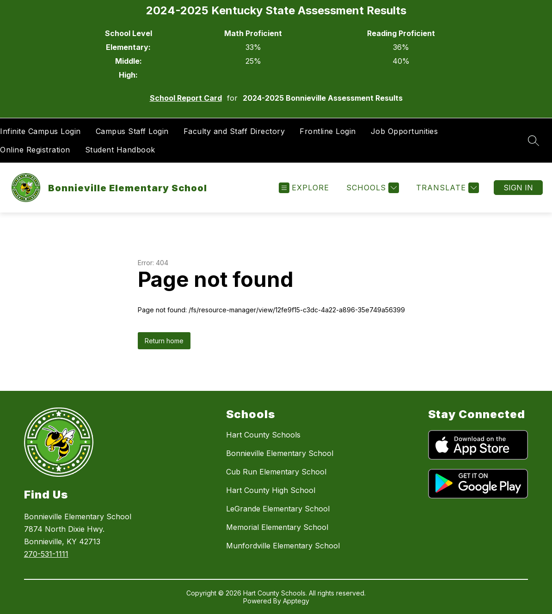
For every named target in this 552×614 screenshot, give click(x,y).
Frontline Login (328, 131)
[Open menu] (304, 188)
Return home (164, 341)
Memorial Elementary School (277, 527)
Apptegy (296, 601)
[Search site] (533, 140)
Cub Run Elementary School (276, 471)
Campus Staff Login (132, 131)
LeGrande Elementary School (278, 508)
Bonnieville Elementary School (279, 453)
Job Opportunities (404, 131)
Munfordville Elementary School (283, 545)
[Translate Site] (446, 188)
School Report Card (186, 98)
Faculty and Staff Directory (234, 131)
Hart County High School (270, 490)
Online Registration (35, 149)
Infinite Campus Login (40, 131)
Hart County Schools (263, 434)
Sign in (518, 187)
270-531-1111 (46, 554)
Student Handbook (120, 149)
